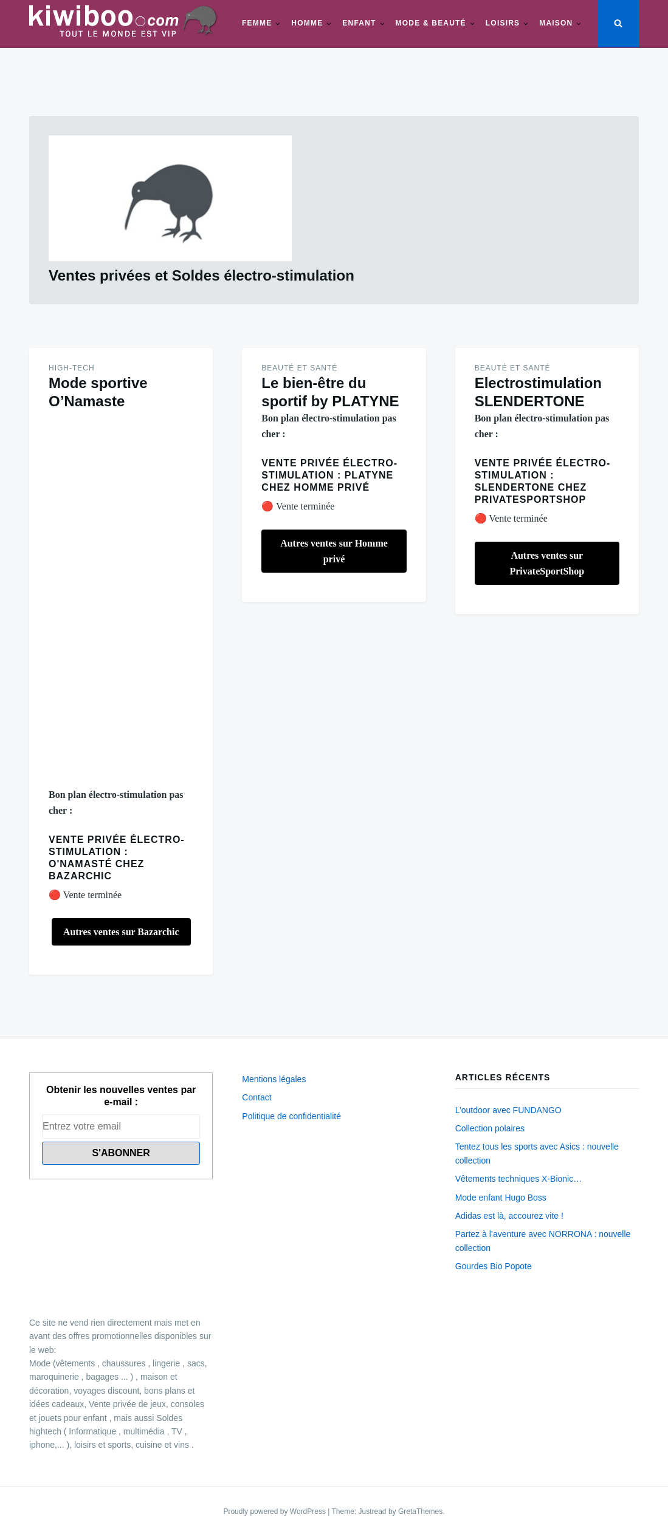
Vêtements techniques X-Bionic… (518, 1179)
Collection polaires (490, 1128)
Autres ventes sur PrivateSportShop (546, 563)
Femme (257, 23)
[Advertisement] (121, 599)
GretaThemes (420, 1511)
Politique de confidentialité (291, 1116)
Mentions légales (274, 1079)
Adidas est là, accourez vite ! (509, 1216)
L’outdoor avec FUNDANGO (508, 1110)
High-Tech (72, 368)
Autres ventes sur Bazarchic (121, 932)
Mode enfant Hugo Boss (500, 1197)
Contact (256, 1097)
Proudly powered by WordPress (275, 1511)
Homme (307, 23)
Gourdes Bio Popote (493, 1266)
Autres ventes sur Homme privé (334, 551)
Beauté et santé (299, 368)
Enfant (359, 23)
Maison (556, 23)
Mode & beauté (431, 23)
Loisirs (503, 23)
